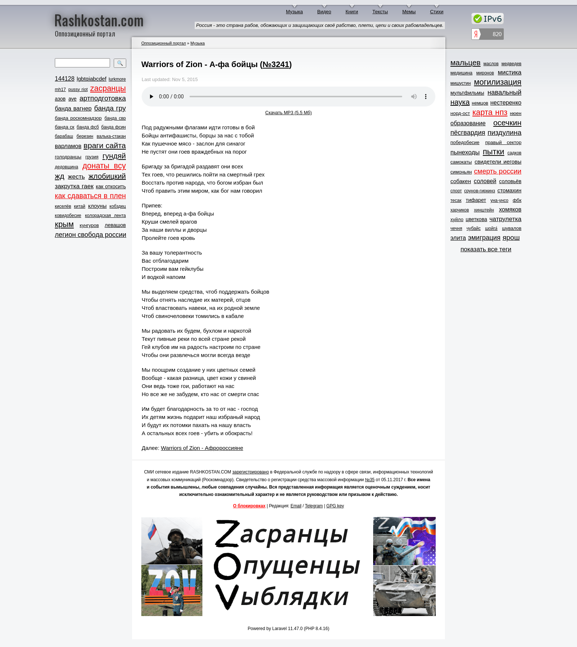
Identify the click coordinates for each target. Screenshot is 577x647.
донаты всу (104, 165)
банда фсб (88, 127)
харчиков (459, 210)
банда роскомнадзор (78, 118)
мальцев (465, 62)
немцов (480, 103)
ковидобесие (68, 215)
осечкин (507, 122)
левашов (115, 225)
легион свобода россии (90, 234)
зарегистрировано (250, 472)
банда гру (110, 108)
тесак (455, 200)
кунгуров (89, 225)
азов (60, 99)
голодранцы (68, 157)
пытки (493, 151)
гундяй (114, 155)
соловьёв (510, 181)
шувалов (511, 228)
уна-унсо (500, 200)
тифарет (476, 200)
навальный (504, 92)
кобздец (118, 206)
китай (79, 206)
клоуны (97, 206)
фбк (517, 200)
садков (514, 152)
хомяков (510, 209)
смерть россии (497, 171)
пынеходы (464, 152)
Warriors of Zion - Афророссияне (202, 448)
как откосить (111, 186)
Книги (352, 11)
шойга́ (491, 228)
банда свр (115, 118)
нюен (515, 113)
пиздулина (504, 132)
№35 (370, 479)
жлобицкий (107, 176)
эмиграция (484, 237)
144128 (64, 79)
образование (468, 123)
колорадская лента (105, 215)
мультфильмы (467, 93)
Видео (324, 11)
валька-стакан (111, 136)
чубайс (474, 228)
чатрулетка (505, 219)
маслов (491, 63)
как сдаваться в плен (90, 196)
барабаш (64, 136)
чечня (456, 228)
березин (85, 136)
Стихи (436, 11)
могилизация (497, 82)
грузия (92, 157)
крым (64, 224)
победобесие (464, 142)
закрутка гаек (74, 186)
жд (59, 176)
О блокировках (249, 505)
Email (296, 505)
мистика (509, 72)
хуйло (456, 219)
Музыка (294, 11)
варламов (68, 146)
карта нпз (489, 112)
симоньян (461, 172)
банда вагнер (73, 108)
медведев (511, 63)
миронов (485, 73)
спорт (456, 190)
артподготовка (102, 98)
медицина (461, 73)
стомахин (509, 190)
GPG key (335, 505)
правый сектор (503, 142)
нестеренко (506, 102)
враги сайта (105, 145)
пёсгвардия (467, 132)
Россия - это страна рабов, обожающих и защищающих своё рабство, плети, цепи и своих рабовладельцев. (319, 25)
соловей (485, 181)
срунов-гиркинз (479, 190)
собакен (460, 181)
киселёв (63, 206)
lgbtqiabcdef (91, 79)
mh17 (60, 89)
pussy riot (78, 89)
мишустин (460, 83)
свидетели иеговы (498, 161)
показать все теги (485, 249)
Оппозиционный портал (163, 43)
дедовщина (66, 166)
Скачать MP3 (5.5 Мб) (288, 112)
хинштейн (484, 210)
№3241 (276, 64)
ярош (511, 237)
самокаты (461, 162)
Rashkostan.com (99, 19)
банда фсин (113, 127)
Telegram (314, 505)
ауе (72, 99)
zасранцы (108, 88)
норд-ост (460, 113)
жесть (76, 176)
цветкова (476, 219)
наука (460, 102)
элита (458, 238)
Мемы (409, 11)
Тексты (380, 11)
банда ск (64, 127)
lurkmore (117, 79)
